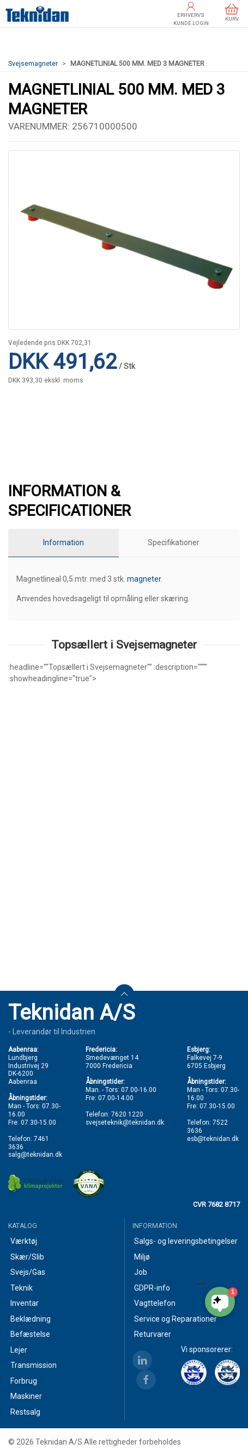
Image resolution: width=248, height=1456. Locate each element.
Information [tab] (63, 542)
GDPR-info (152, 1288)
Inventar (24, 1303)
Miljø (142, 1257)
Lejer (18, 1350)
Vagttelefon (155, 1303)
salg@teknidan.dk (35, 1154)
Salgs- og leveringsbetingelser (186, 1241)
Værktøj (23, 1241)
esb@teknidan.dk (213, 1139)
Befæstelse (30, 1334)
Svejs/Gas (27, 1272)
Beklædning (30, 1319)
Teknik (21, 1288)
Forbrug (23, 1381)
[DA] (37, 13)
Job (140, 1272)
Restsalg (25, 1412)
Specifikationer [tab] (173, 542)
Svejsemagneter (33, 63)
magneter (144, 579)
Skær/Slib (27, 1257)
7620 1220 (127, 1114)
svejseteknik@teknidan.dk (125, 1122)
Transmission (33, 1365)
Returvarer (152, 1334)
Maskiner (26, 1396)
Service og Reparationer (175, 1319)
